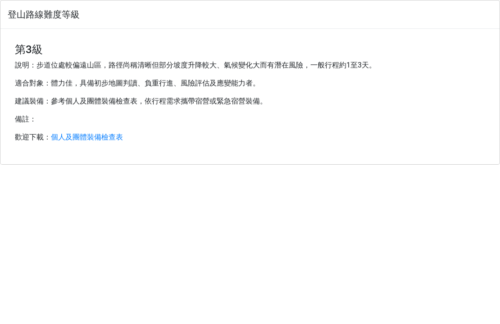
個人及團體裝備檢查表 (87, 137)
